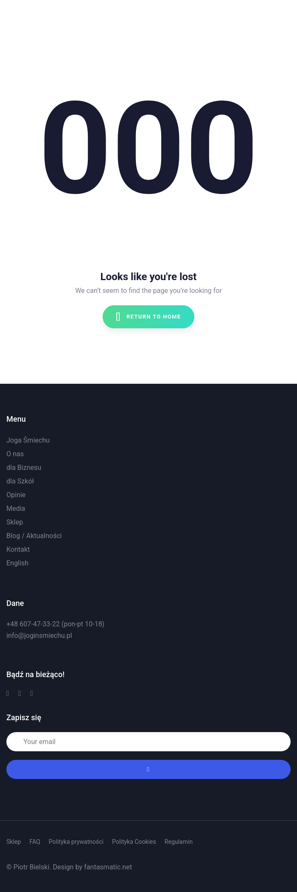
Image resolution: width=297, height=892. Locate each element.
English (17, 563)
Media (15, 508)
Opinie (16, 495)
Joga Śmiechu (28, 440)
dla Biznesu (23, 467)
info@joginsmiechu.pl (39, 635)
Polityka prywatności (76, 841)
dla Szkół (20, 481)
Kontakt (18, 549)
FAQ (34, 841)
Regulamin (178, 841)
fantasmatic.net (108, 867)
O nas (15, 454)
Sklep (14, 522)
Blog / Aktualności (34, 536)
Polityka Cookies (134, 841)
